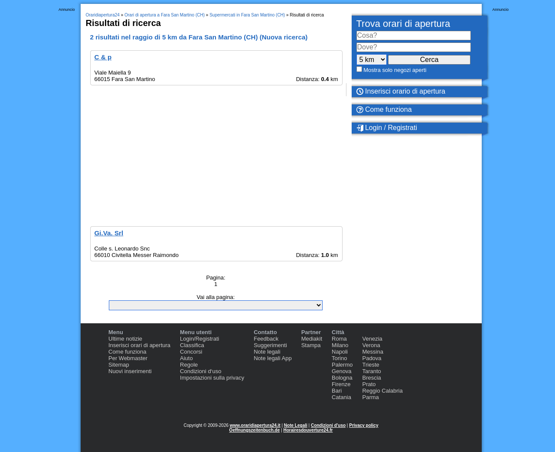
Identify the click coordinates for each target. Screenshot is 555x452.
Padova (371, 358)
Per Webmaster (127, 358)
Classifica (192, 345)
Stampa (311, 345)
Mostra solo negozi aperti (394, 70)
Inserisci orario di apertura (400, 91)
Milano (340, 345)
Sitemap (118, 364)
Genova (342, 371)
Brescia (371, 377)
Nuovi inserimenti (130, 371)
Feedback (266, 338)
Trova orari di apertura (403, 23)
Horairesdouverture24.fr (308, 430)
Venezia (372, 338)
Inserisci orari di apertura (139, 345)
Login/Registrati (199, 338)
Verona (371, 345)
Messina (372, 351)
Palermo (342, 364)
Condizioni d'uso (328, 425)
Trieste (370, 364)
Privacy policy (363, 425)
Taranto (371, 371)
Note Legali (295, 425)
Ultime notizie (125, 338)
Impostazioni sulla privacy (212, 377)
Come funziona (384, 109)
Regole (189, 364)
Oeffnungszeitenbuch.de (254, 430)
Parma (370, 397)
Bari (337, 390)
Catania (341, 397)
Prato (368, 384)
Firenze (341, 384)
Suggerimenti (270, 345)
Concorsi (191, 351)
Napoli (340, 351)
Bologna (342, 377)
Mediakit (311, 338)
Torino (339, 358)
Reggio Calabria (382, 390)
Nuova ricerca (284, 37)
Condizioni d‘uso (200, 371)
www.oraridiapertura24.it (255, 425)
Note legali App (272, 358)
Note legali (267, 351)
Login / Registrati (387, 128)
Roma (339, 338)
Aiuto (186, 358)
